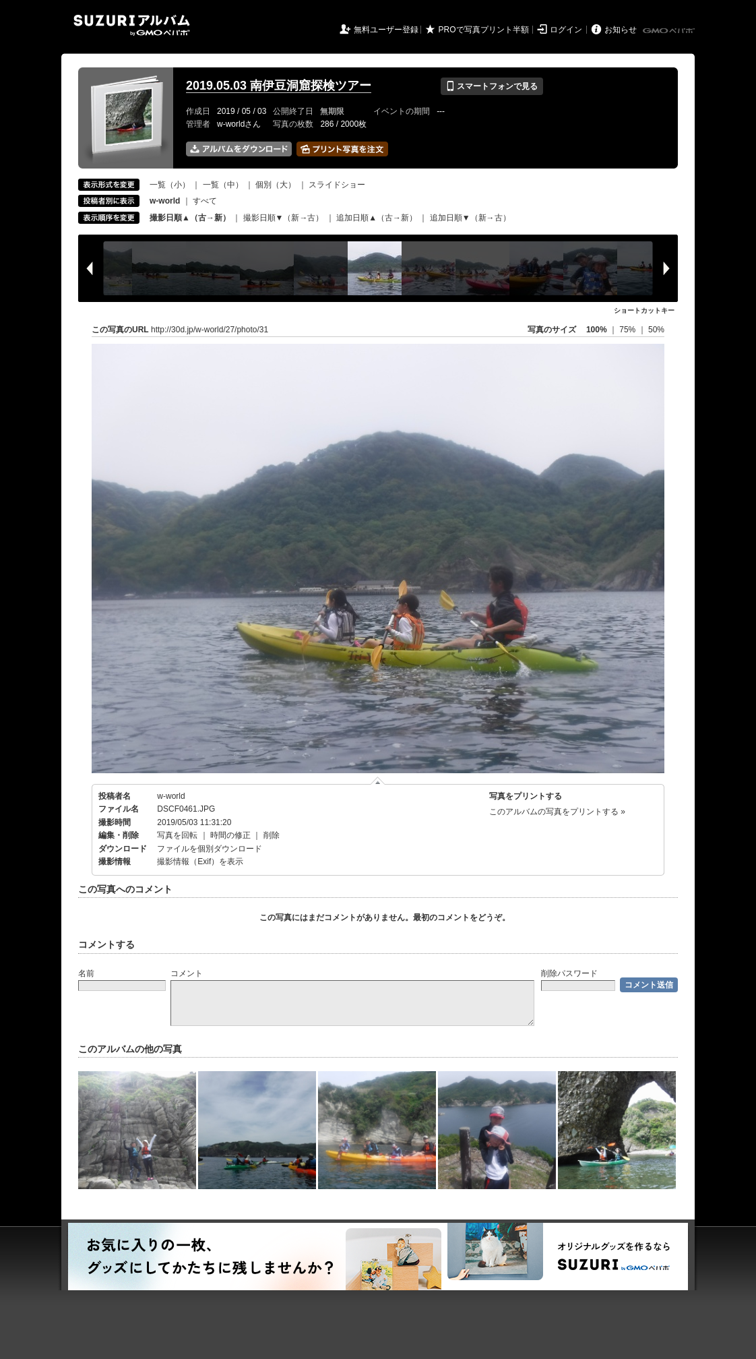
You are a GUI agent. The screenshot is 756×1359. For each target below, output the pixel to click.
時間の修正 (230, 835)
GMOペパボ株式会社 (670, 31)
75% (628, 329)
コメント (186, 973)
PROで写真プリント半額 (484, 29)
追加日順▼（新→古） (470, 217)
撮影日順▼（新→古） (283, 217)
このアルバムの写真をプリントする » (557, 811)
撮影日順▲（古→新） (190, 217)
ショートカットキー (644, 310)
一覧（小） (170, 184)
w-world (171, 796)
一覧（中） (223, 184)
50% (656, 329)
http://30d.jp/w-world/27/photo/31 (209, 329)
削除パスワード (569, 973)
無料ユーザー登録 (386, 29)
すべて (205, 201)
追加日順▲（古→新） (376, 217)
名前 (86, 973)
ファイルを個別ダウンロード (209, 848)
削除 (271, 835)
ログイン (566, 29)
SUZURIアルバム (131, 25)
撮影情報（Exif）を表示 (200, 861)
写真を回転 (177, 835)
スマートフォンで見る (491, 86)
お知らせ (620, 29)
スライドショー (337, 184)
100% (596, 329)
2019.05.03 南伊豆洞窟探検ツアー (278, 85)
